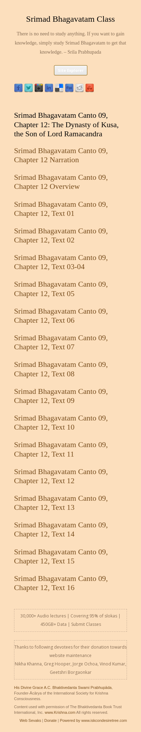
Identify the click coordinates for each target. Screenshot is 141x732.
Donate (50, 720)
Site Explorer (70, 70)
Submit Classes (86, 624)
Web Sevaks (30, 720)
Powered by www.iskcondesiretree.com (93, 720)
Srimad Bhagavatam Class (70, 18)
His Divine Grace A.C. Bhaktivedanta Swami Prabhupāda (63, 687)
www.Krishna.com (60, 712)
